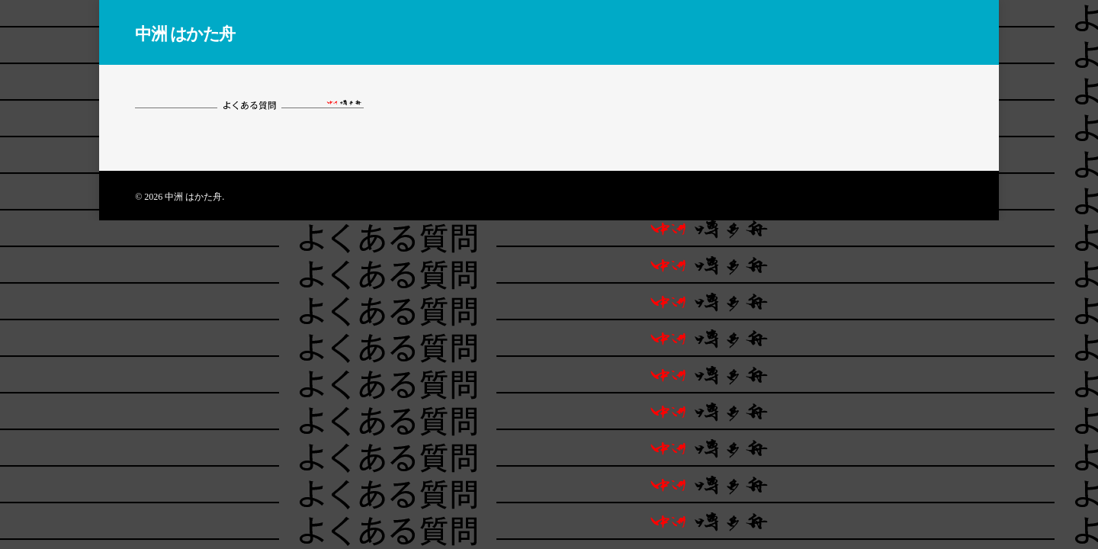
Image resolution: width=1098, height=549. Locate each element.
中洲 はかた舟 (185, 32)
